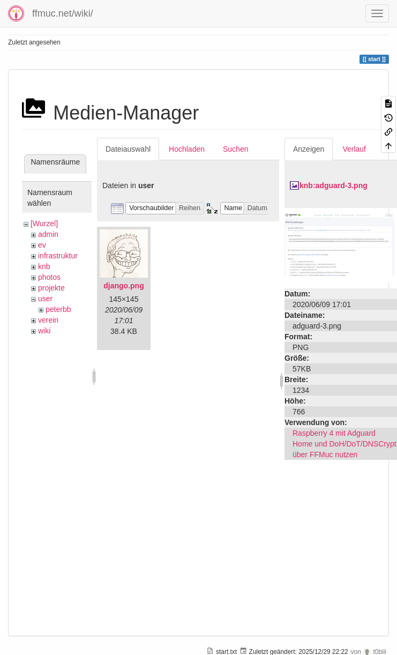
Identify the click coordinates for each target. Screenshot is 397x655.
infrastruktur (58, 255)
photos (49, 277)
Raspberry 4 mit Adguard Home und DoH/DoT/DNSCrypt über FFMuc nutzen (344, 444)
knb (44, 266)
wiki (44, 330)
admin (48, 234)
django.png (123, 285)
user (45, 298)
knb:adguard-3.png (333, 185)
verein (48, 320)
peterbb (58, 309)
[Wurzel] (44, 223)
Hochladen (187, 149)
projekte (51, 288)
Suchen (235, 149)
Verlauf (354, 149)
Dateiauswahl (128, 149)
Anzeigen (308, 149)
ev (42, 245)
